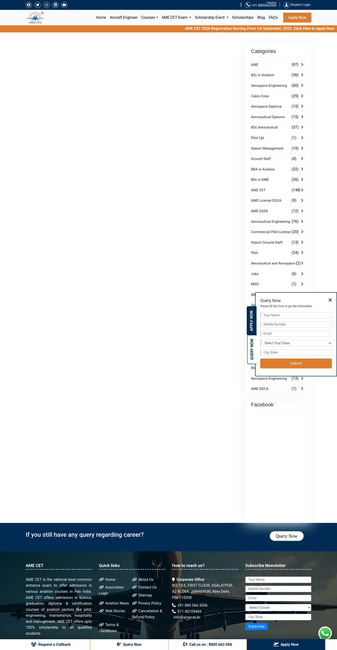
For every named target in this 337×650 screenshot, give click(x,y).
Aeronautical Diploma (268, 117)
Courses (148, 17)
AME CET (258, 190)
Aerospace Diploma (266, 106)
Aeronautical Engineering (270, 221)
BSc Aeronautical (264, 127)
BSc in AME (260, 180)
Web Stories (112, 611)
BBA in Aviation (263, 169)
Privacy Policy (146, 603)
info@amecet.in (186, 617)
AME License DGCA (266, 200)
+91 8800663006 (260, 5)
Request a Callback (51, 644)
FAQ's (273, 17)
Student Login (297, 5)
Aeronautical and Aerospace (273, 263)
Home (102, 17)
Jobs (255, 274)
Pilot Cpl (257, 138)
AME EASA (259, 211)
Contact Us (144, 587)
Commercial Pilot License (271, 232)
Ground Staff (261, 159)
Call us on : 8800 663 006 (207, 644)
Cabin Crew (260, 96)
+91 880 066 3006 (190, 605)
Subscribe (256, 626)
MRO (255, 284)
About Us (143, 579)
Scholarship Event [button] (210, 17)
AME (254, 65)
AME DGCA (260, 389)
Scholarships (243, 17)
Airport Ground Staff (266, 242)
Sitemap (142, 595)
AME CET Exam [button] (175, 17)
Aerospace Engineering (269, 85)
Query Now (287, 536)
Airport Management (267, 148)
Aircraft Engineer (124, 17)
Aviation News (114, 603)
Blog (261, 17)
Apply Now (297, 17)
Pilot (254, 253)
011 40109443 (186, 611)
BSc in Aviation (262, 75)
